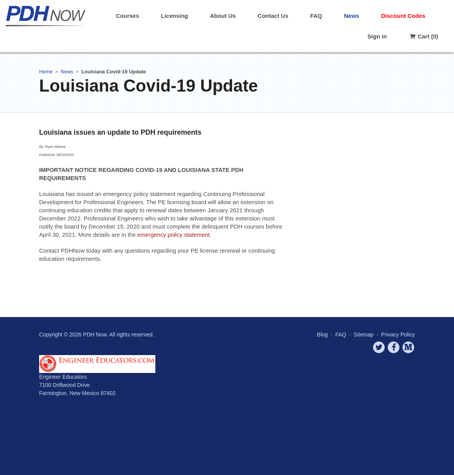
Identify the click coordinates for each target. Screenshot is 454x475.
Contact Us (273, 15)
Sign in (377, 36)
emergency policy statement (173, 234)
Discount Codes (403, 15)
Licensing (174, 15)
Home (46, 72)
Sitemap (363, 334)
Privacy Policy (398, 334)
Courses (127, 15)
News (351, 15)
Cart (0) (423, 36)
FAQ (316, 15)
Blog (322, 334)
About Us (223, 15)
